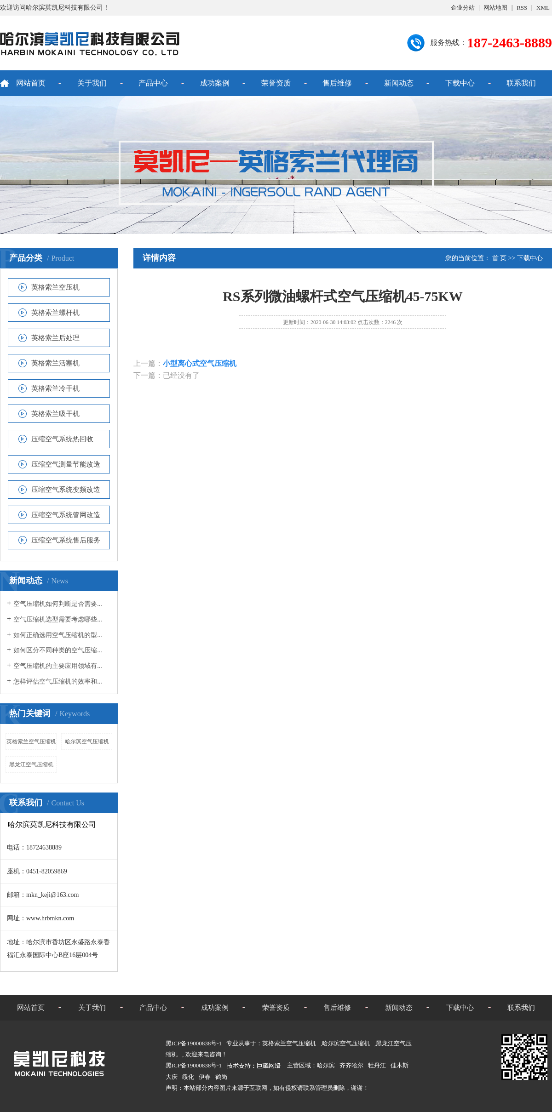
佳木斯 (399, 1065)
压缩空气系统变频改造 (65, 489)
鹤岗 (221, 1076)
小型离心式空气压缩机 (199, 363)
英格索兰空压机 (55, 287)
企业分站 (463, 7)
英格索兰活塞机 (55, 363)
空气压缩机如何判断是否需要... (57, 603)
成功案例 (215, 83)
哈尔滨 (326, 1065)
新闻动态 (399, 83)
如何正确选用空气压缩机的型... (57, 635)
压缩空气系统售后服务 (65, 540)
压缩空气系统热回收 (62, 439)
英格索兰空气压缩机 (31, 741)
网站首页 (31, 83)
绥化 (188, 1076)
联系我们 (521, 83)
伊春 (205, 1076)
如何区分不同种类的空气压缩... (57, 650)
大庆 (172, 1076)
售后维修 (337, 83)
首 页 (499, 258)
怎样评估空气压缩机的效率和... (57, 681)
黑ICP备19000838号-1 (194, 1065)
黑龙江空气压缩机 (31, 764)
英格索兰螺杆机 (55, 312)
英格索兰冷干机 (55, 388)
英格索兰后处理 (55, 338)
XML (543, 7)
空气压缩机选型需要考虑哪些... (57, 619)
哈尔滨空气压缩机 (87, 741)
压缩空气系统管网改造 (65, 515)
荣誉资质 (276, 83)
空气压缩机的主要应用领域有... (57, 665)
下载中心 (460, 83)
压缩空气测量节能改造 (65, 464)
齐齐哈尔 (351, 1065)
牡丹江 (377, 1065)
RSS (522, 7)
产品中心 (153, 83)
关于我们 (92, 83)
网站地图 (495, 7)
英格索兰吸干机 (55, 413)
